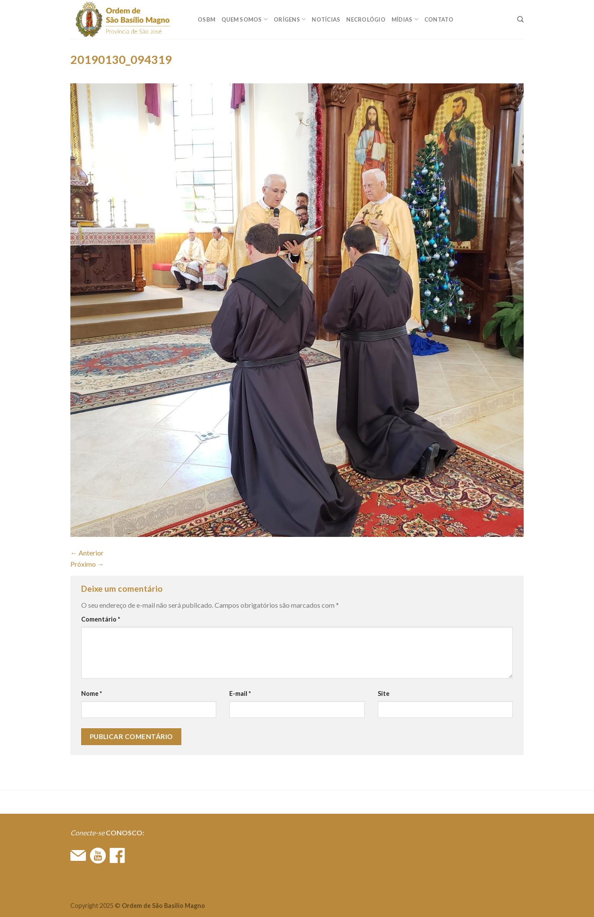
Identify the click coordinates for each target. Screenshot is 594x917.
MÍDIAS (405, 19)
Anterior (87, 553)
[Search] (520, 19)
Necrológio (365, 19)
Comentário (100, 619)
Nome (91, 693)
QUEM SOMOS (244, 19)
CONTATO (439, 19)
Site (383, 693)
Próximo (87, 564)
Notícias (326, 19)
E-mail (240, 693)
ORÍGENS (290, 19)
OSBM (206, 19)
